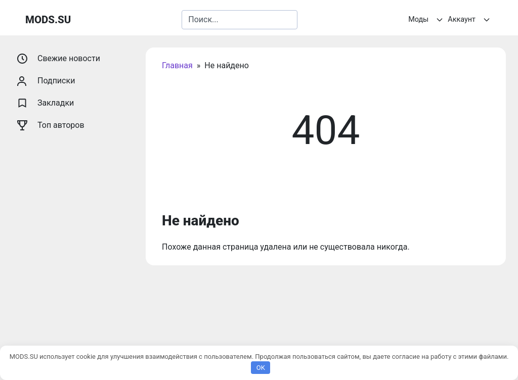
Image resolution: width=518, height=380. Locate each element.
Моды (427, 19)
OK (260, 367)
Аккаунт (470, 19)
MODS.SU (48, 20)
